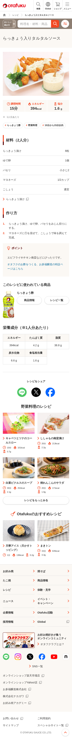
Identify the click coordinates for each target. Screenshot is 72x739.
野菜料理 (32, 125)
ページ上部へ (65, 732)
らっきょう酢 (14, 125)
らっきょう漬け (15, 199)
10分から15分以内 (54, 125)
